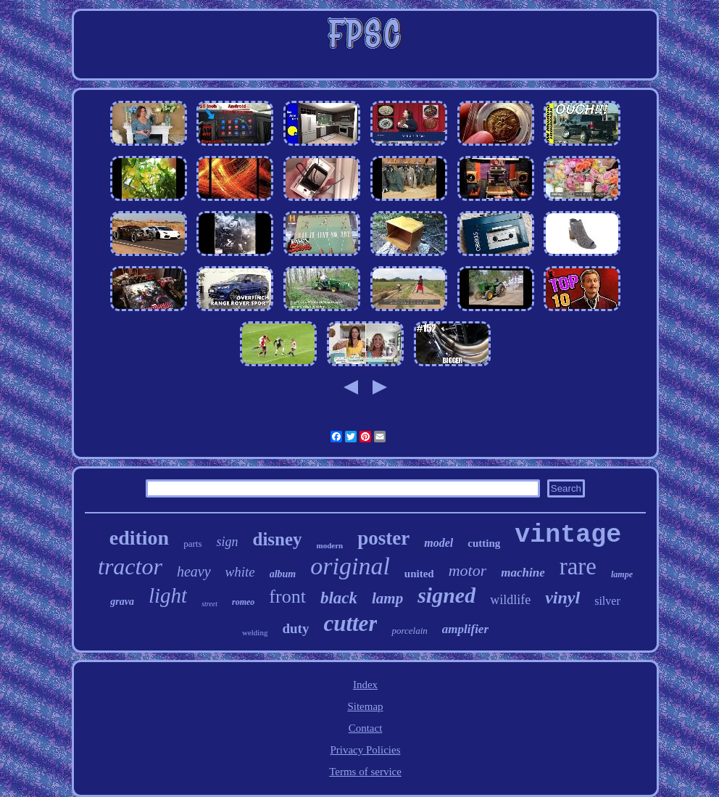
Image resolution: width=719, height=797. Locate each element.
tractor (130, 566)
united (419, 573)
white (240, 571)
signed (446, 595)
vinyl (562, 597)
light (168, 595)
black (338, 598)
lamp (387, 598)
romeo (243, 602)
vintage (568, 535)
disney (277, 539)
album (283, 574)
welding (254, 632)
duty (295, 628)
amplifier (465, 629)
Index (365, 684)
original (350, 566)
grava (122, 601)
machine (522, 572)
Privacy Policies (365, 750)
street (209, 604)
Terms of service (365, 771)
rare (578, 566)
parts (192, 543)
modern (330, 545)
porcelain (409, 630)
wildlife (510, 599)
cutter (350, 623)
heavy (194, 571)
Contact (366, 728)
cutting (483, 543)
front (287, 596)
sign (227, 541)
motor (468, 570)
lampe (622, 574)
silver (607, 601)
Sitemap (365, 706)
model (438, 543)
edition (139, 537)
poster (383, 538)
